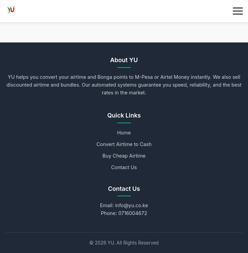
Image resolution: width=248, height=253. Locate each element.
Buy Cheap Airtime (124, 156)
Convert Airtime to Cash (123, 144)
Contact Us (124, 167)
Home (124, 132)
